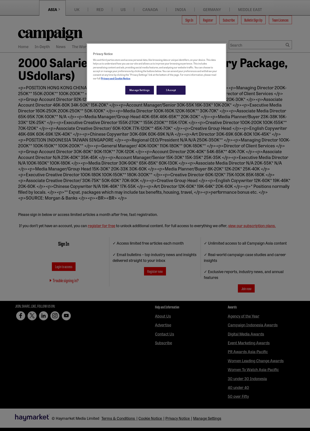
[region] (156, 72)
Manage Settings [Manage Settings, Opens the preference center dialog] (139, 90)
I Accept (171, 90)
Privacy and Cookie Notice (115, 78)
